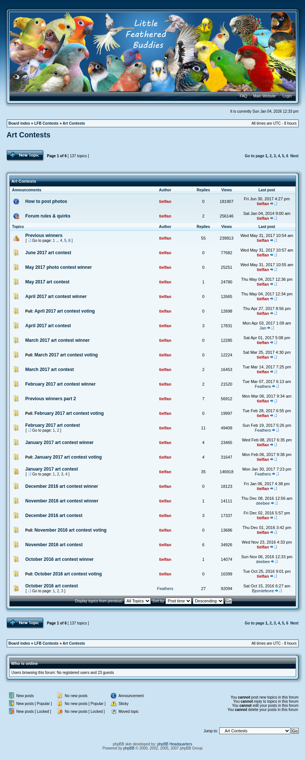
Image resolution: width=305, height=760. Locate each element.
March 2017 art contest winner (57, 340)
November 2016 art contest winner (61, 501)
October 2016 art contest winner (59, 559)
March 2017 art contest (49, 369)
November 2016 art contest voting (70, 530)
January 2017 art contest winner (59, 442)
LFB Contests (46, 123)
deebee (263, 503)
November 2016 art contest (54, 544)
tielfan (165, 201)
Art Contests (73, 123)
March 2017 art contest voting (66, 355)
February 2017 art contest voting (69, 413)
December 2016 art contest (54, 515)
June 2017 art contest (48, 252)
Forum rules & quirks (48, 216)
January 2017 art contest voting (68, 457)
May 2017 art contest (47, 282)
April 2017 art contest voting (64, 311)
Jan (263, 328)
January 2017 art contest (51, 469)
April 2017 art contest (48, 325)
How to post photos (46, 201)
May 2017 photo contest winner (58, 267)
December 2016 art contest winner (61, 486)
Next (294, 156)
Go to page (254, 156)
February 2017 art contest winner (60, 384)
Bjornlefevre (263, 591)
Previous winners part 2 (50, 398)
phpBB (128, 748)
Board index (19, 123)
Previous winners (43, 235)
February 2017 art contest (52, 425)
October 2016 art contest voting (68, 574)
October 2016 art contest (51, 586)
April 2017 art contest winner (56, 296)
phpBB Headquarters (174, 744)
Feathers (263, 386)
